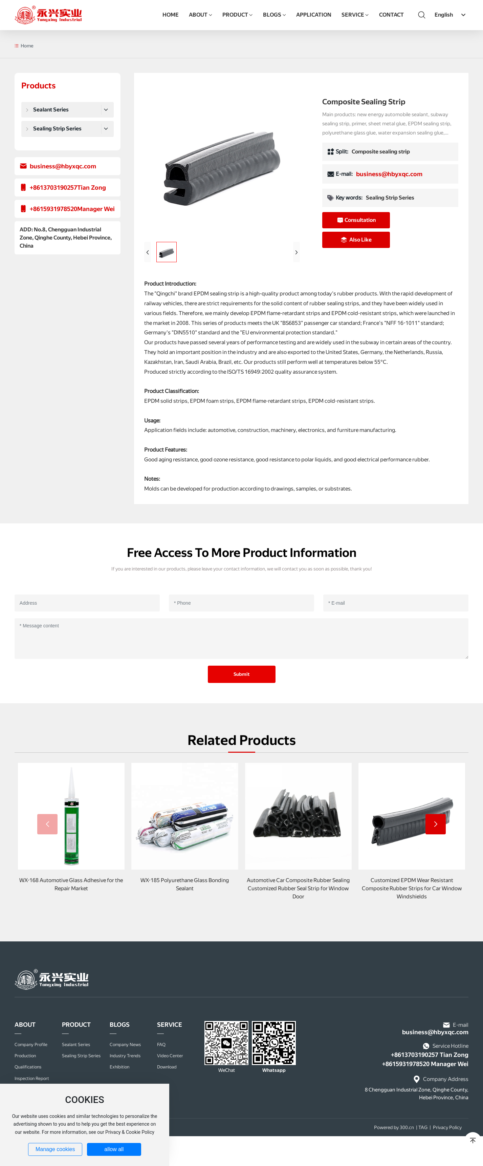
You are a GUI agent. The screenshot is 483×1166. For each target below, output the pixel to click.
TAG (422, 1127)
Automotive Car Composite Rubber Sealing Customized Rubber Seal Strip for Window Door (298, 888)
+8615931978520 (53, 208)
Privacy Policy (447, 1127)
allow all (114, 1149)
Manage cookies (55, 1149)
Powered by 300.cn (394, 1127)
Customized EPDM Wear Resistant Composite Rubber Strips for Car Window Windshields (412, 888)
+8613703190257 (53, 187)
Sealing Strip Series (390, 197)
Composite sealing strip (381, 151)
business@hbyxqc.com (63, 166)
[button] (435, 824)
